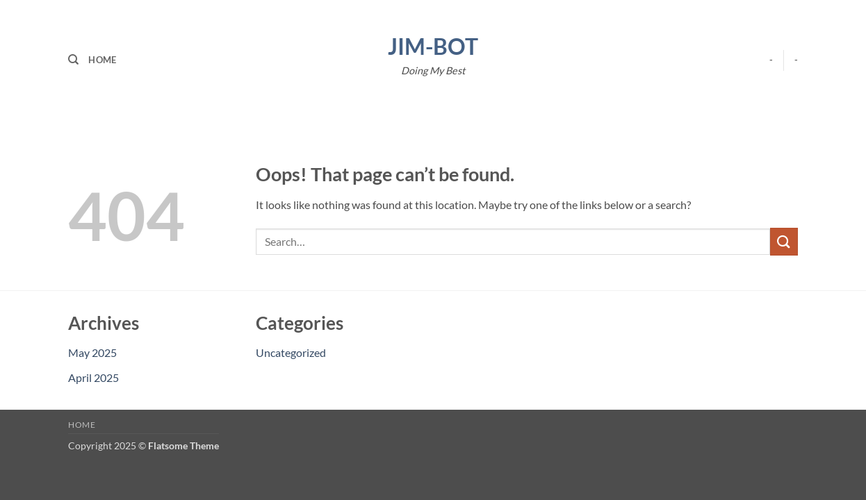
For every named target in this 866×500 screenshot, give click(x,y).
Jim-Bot (433, 46)
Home (102, 59)
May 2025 (92, 352)
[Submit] (784, 241)
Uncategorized (291, 352)
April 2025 (93, 377)
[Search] (73, 60)
